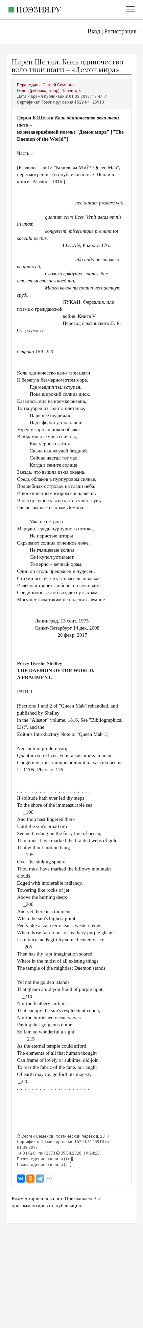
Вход (94, 31)
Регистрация (120, 31)
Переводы (71, 90)
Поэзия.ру (38, 9)
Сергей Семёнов (59, 85)
